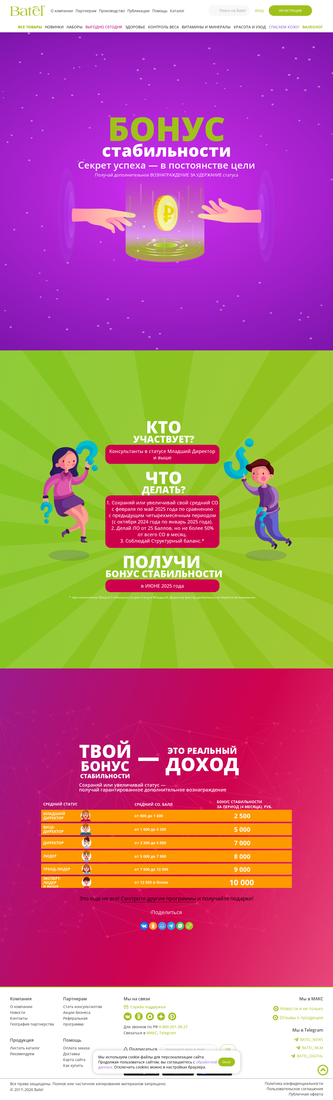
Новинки (54, 26)
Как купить (73, 1065)
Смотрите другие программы (158, 898)
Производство (112, 10)
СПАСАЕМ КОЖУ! (284, 26)
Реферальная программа (75, 1021)
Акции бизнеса (76, 1012)
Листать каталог (25, 1047)
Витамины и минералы (206, 26)
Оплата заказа (76, 1047)
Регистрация (290, 10)
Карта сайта (74, 1059)
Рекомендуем (22, 1053)
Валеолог (312, 26)
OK (228, 1049)
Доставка (71, 1053)
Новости (17, 1012)
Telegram (167, 1032)
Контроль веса (163, 26)
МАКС (151, 1032)
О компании (62, 10)
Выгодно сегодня (103, 26)
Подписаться (140, 1049)
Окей (226, 1062)
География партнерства (32, 1024)
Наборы (75, 26)
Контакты (19, 1018)
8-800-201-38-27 (173, 1026)
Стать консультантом (82, 1006)
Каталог (177, 10)
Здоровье (135, 26)
